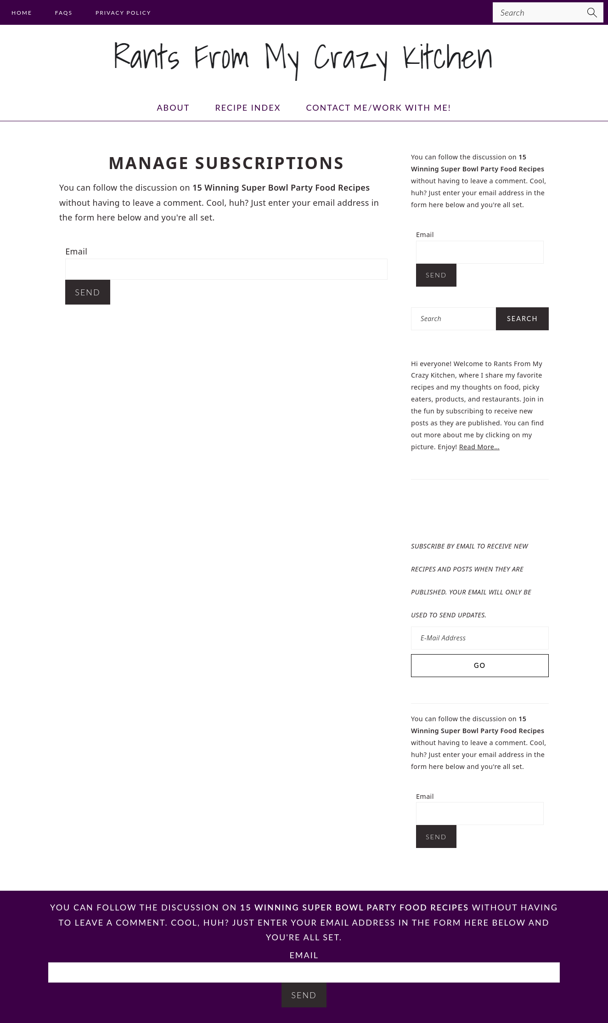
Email (76, 251)
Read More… (479, 446)
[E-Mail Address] (480, 638)
